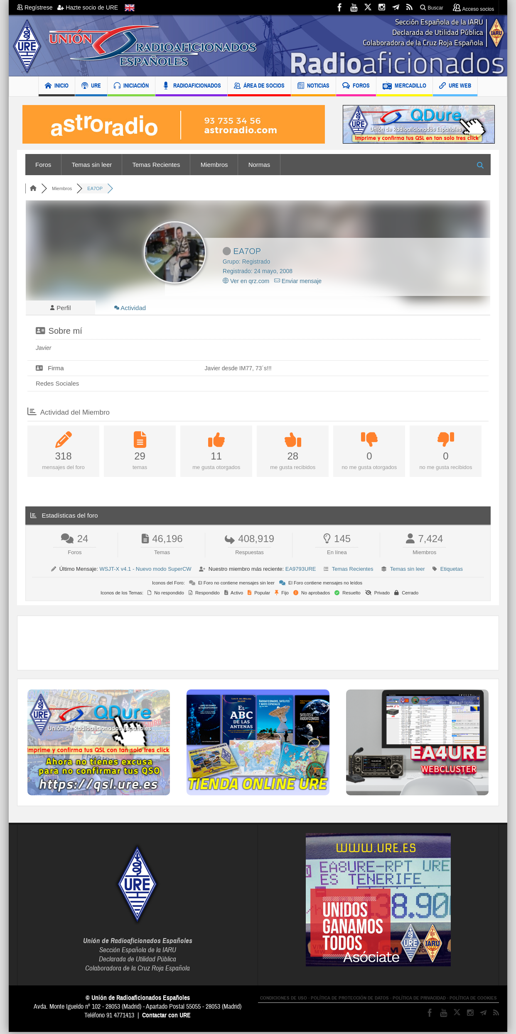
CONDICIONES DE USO (283, 1000)
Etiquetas (451, 571)
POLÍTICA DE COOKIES (473, 1000)
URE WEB (455, 86)
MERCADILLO (404, 86)
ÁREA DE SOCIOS (259, 86)
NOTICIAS (313, 86)
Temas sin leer (92, 164)
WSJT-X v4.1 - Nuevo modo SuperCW (145, 571)
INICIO (57, 86)
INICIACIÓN (131, 86)
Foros (43, 164)
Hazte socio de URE (87, 7)
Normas (259, 164)
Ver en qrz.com (246, 281)
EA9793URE (300, 571)
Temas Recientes (156, 164)
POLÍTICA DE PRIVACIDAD (419, 1000)
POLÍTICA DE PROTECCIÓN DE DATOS (350, 1000)
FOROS (356, 86)
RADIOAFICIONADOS (191, 86)
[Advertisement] (258, 645)
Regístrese (37, 7)
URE (91, 86)
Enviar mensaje (298, 281)
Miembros (214, 164)
